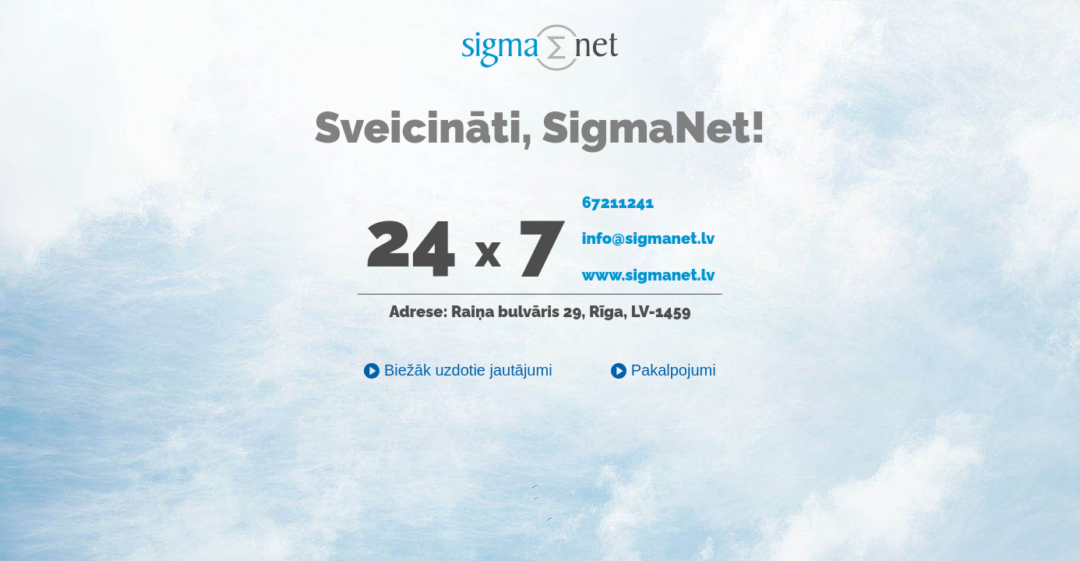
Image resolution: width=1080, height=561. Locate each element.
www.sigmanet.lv (648, 275)
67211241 (618, 202)
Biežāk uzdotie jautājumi (458, 370)
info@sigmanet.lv (648, 238)
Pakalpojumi (663, 370)
